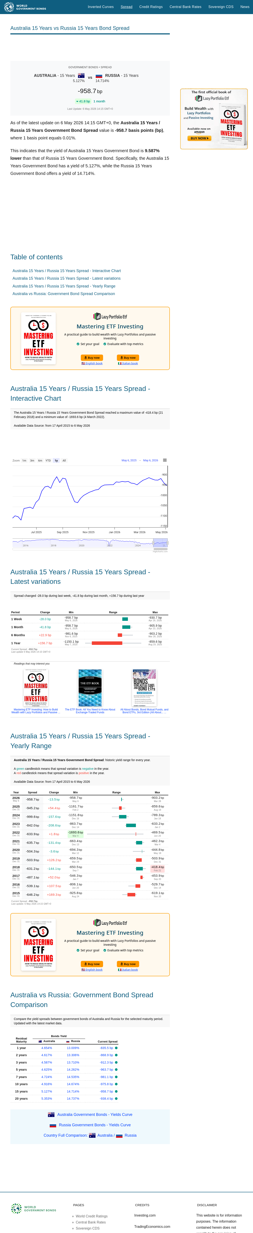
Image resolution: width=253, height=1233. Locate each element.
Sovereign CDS (221, 7)
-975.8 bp (107, 1084)
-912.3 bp (107, 1062)
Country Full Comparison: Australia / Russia (90, 1135)
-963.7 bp (107, 1069)
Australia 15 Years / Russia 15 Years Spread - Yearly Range (64, 286)
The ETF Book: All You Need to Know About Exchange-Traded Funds (90, 711)
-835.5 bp (107, 1048)
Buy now (92, 358)
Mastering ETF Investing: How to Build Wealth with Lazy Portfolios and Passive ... (35, 711)
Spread (126, 7)
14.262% (73, 1069)
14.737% (73, 1098)
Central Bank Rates (185, 7)
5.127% (46, 1091)
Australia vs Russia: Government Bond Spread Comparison (64, 294)
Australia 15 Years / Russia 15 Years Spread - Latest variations (67, 278)
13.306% (73, 1055)
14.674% (73, 1084)
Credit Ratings (151, 7)
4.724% (46, 1077)
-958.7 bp (107, 1091)
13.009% (73, 1048)
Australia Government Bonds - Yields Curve (94, 1114)
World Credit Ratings (92, 1216)
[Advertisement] (90, 47)
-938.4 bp (107, 1098)
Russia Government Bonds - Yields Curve (95, 1125)
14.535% (73, 1077)
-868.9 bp (107, 1055)
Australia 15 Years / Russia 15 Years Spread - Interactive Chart (67, 271)
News (245, 7)
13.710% (73, 1062)
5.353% (46, 1098)
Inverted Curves (101, 7)
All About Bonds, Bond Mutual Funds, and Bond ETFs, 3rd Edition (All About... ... (144, 711)
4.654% (46, 1048)
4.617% (46, 1055)
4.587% (46, 1062)
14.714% (73, 1091)
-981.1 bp (107, 1077)
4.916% (46, 1084)
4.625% (46, 1069)
